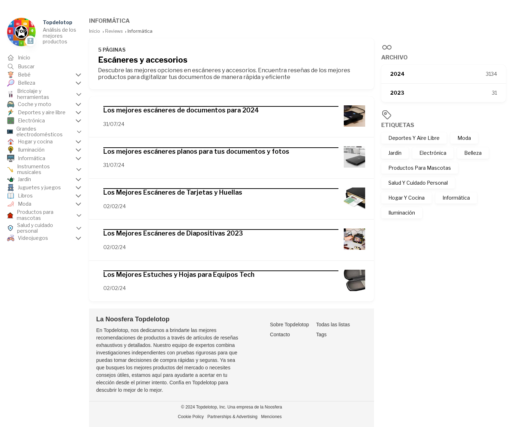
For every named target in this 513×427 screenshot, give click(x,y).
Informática (456, 198)
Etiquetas (397, 125)
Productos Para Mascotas (419, 168)
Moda (464, 138)
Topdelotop (57, 22)
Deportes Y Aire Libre (414, 138)
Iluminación (401, 213)
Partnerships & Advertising (232, 416)
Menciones (271, 416)
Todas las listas (333, 324)
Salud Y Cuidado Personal (418, 183)
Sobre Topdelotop (289, 324)
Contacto (280, 334)
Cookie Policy (191, 416)
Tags (321, 334)
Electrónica (432, 153)
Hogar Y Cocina (406, 198)
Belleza (473, 153)
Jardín (394, 153)
